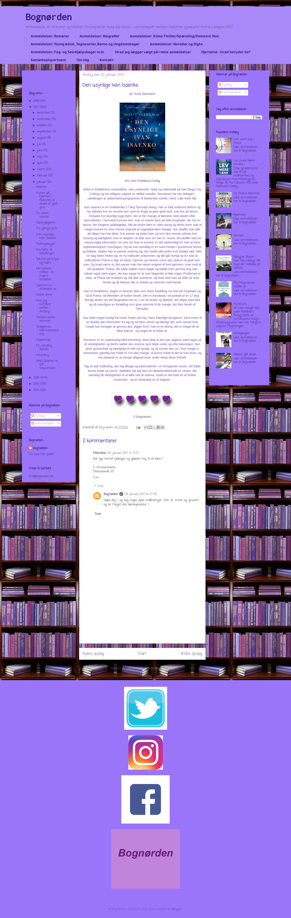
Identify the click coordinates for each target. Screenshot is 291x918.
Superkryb (43, 340)
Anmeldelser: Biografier (99, 36)
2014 (36, 390)
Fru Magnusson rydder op (244, 285)
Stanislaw (99, 453)
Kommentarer (42, 423)
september (44, 131)
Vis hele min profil (41, 454)
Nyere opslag (93, 654)
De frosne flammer (247, 193)
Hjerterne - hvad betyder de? (226, 52)
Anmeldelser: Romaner (50, 36)
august (42, 138)
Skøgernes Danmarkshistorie (47, 330)
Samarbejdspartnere (48, 60)
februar (42, 175)
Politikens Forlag (149, 180)
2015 (36, 384)
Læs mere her (187, 198)
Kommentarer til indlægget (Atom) (151, 668)
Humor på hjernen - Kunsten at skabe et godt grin (46, 200)
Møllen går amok (245, 354)
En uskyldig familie (44, 347)
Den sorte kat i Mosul (244, 141)
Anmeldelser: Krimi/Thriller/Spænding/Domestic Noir (174, 36)
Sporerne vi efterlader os (46, 287)
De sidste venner (42, 215)
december (44, 113)
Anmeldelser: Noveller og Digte (176, 44)
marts (41, 169)
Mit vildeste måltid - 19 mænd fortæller (45, 274)
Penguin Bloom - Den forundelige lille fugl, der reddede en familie (247, 262)
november (44, 119)
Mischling (42, 355)
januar (42, 182)
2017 (36, 107)
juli (39, 144)
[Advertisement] (142, 613)
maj (40, 157)
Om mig (83, 60)
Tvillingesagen (45, 244)
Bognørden (48, 17)
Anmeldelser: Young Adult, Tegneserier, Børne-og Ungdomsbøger (85, 44)
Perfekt (239, 236)
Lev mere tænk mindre (244, 162)
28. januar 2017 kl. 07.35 (141, 494)
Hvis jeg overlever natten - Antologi (43, 306)
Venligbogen (242, 333)
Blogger (177, 909)
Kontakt (107, 60)
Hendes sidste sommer (45, 319)
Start (142, 654)
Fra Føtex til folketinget (45, 252)
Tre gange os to (46, 228)
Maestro (41, 187)
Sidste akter (44, 295)
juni (40, 150)
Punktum (240, 304)
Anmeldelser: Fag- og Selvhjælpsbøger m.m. (68, 52)
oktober (42, 125)
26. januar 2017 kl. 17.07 (123, 453)
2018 (36, 101)
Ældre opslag (191, 654)
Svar (96, 477)
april (40, 163)
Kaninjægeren (45, 222)
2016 (36, 377)
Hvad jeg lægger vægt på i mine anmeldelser (153, 52)
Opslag (37, 416)
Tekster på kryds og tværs (47, 261)
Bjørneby (240, 215)
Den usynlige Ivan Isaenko (46, 236)
